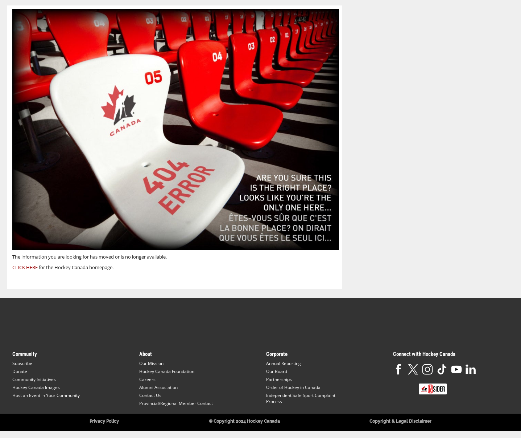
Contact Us (150, 395)
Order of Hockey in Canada (293, 387)
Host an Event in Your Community (46, 395)
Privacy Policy (104, 421)
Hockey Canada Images (36, 387)
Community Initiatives (34, 379)
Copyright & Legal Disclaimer (400, 421)
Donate (19, 371)
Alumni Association (158, 387)
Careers (147, 379)
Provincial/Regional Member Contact (176, 403)
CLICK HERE (25, 267)
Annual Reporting (283, 363)
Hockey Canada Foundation (166, 371)
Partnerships (279, 379)
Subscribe (22, 363)
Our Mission (151, 363)
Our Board (276, 371)
